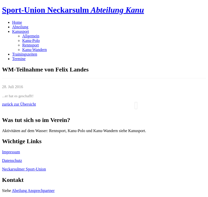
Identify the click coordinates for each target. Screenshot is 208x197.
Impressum (11, 152)
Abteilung (20, 27)
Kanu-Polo (31, 40)
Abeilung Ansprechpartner (33, 190)
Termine (19, 59)
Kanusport (20, 31)
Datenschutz (12, 160)
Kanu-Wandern (34, 49)
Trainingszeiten (24, 54)
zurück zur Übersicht (19, 104)
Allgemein (30, 36)
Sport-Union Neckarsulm (73, 9)
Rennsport (30, 45)
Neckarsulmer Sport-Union (24, 169)
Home (17, 22)
